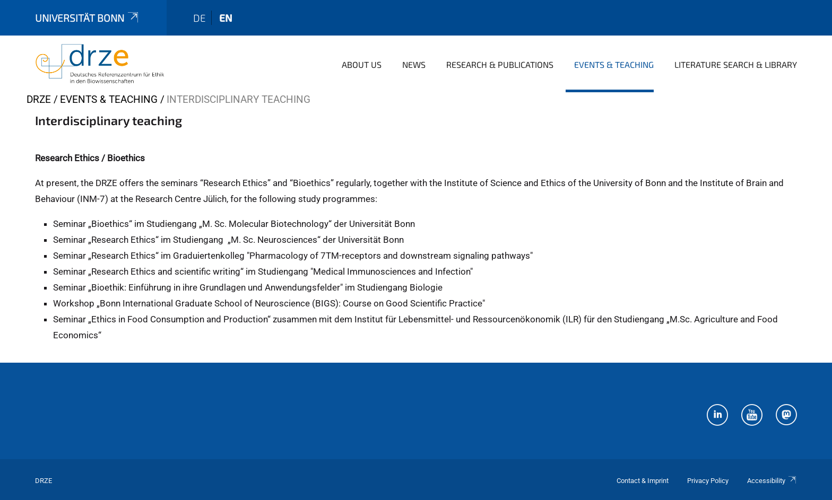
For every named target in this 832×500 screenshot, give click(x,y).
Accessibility (772, 481)
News (414, 64)
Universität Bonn (87, 18)
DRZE (39, 99)
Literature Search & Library (735, 64)
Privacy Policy (708, 481)
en (225, 18)
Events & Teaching (614, 64)
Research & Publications (499, 64)
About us (362, 64)
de (199, 18)
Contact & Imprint (643, 481)
